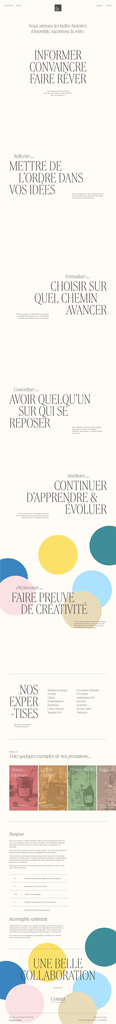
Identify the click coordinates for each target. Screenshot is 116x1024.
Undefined (103, 1020)
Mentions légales (15, 1020)
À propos (99, 5)
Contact (109, 5)
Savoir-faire (8, 5)
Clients (18, 5)
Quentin (89, 1020)
